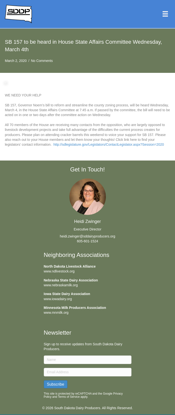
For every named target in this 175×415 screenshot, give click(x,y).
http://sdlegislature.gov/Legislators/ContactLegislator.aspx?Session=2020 (108, 144)
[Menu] (165, 14)
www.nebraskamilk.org (61, 285)
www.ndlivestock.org (59, 271)
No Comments (42, 61)
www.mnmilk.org (56, 312)
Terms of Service (69, 396)
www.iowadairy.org (58, 299)
